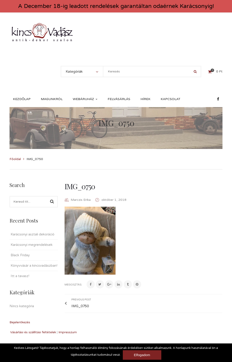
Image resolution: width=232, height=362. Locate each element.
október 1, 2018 (114, 200)
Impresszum (67, 332)
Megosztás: (73, 284)
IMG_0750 (80, 186)
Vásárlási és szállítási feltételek (33, 332)
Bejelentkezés (20, 322)
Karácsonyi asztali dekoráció (32, 234)
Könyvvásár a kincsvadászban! (34, 266)
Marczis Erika (81, 200)
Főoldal (15, 159)
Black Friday (20, 255)
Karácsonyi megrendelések (32, 245)
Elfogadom (142, 355)
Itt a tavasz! (20, 276)
